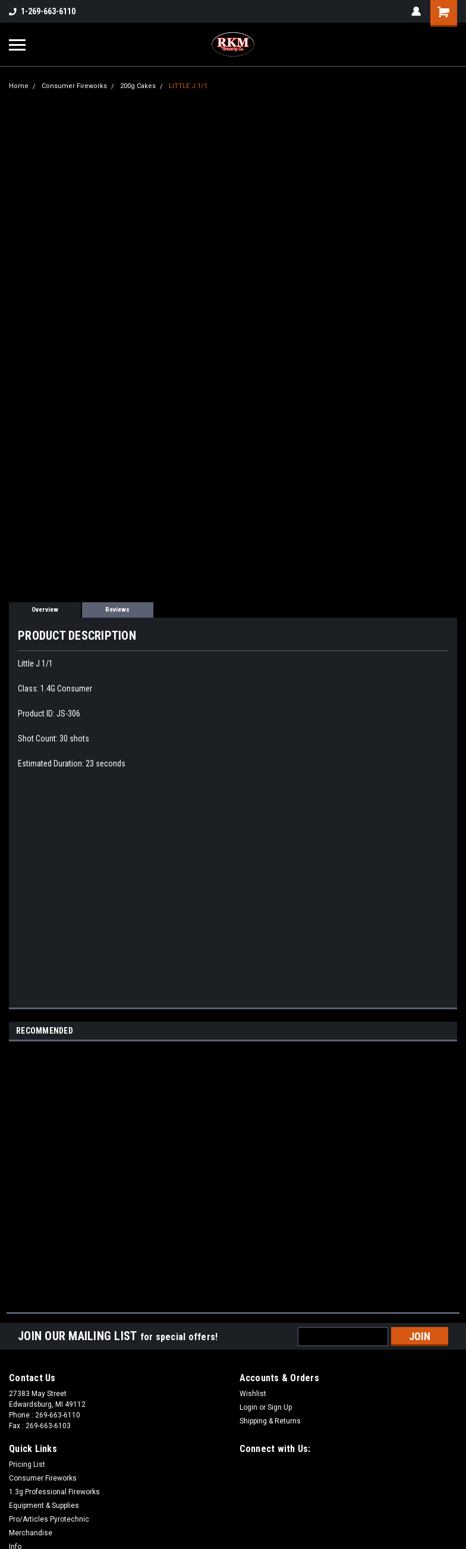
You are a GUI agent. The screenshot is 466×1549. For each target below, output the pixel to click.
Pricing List (27, 1464)
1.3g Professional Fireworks (54, 1492)
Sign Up (279, 1407)
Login (248, 1407)
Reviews (117, 610)
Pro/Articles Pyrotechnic (49, 1519)
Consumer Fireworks (74, 86)
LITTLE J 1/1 (188, 86)
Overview (45, 610)
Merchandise (30, 1533)
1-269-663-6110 (42, 11)
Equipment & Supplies (44, 1505)
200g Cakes (138, 86)
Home (19, 86)
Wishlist (253, 1394)
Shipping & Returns (270, 1421)
